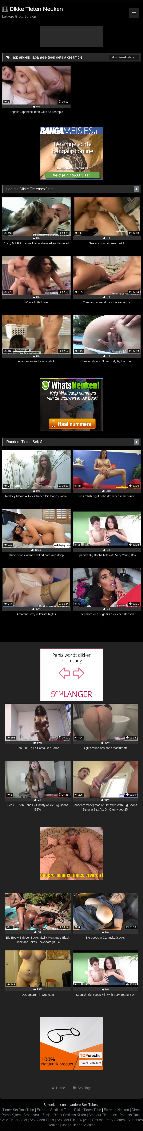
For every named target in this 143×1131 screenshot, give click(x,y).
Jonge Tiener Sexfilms (78, 1125)
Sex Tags (85, 1088)
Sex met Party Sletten (108, 1120)
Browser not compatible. (71, 36)
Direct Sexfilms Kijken (69, 1115)
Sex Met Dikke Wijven (73, 1120)
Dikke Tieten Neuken (32, 9)
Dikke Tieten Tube (87, 1110)
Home (60, 1088)
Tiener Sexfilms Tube (18, 1110)
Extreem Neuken (116, 1110)
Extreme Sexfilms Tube (54, 1110)
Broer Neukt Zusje (37, 1115)
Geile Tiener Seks (13, 1120)
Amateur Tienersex (102, 1115)
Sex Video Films (42, 1120)
